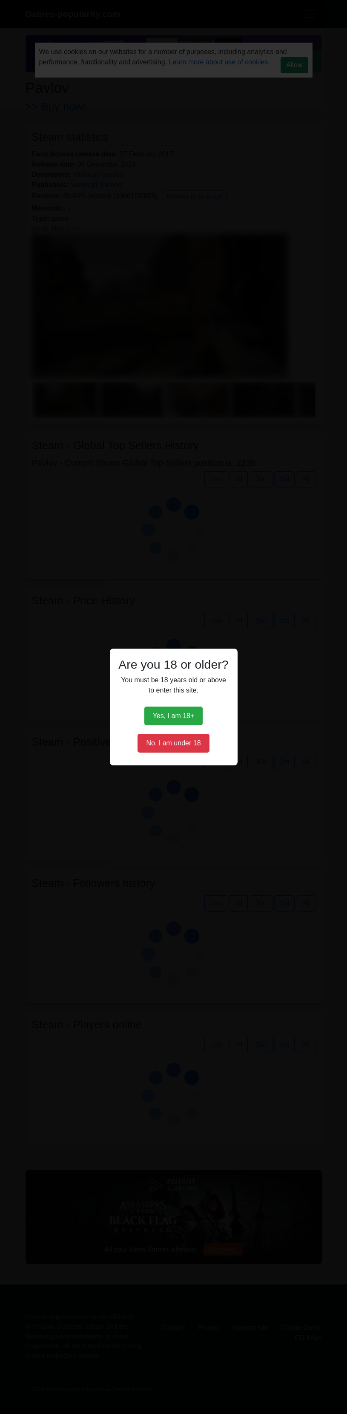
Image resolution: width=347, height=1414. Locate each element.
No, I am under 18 (173, 743)
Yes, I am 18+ (174, 715)
